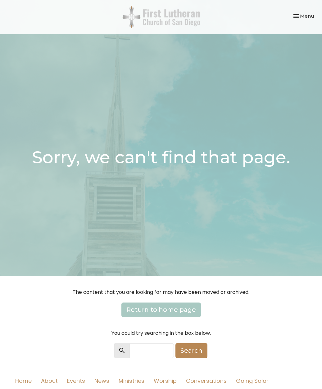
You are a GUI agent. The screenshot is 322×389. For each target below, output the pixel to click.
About (49, 381)
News (101, 381)
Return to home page (161, 309)
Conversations (206, 381)
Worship (165, 381)
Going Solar (252, 381)
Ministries (131, 381)
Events (76, 381)
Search (191, 350)
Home (23, 381)
